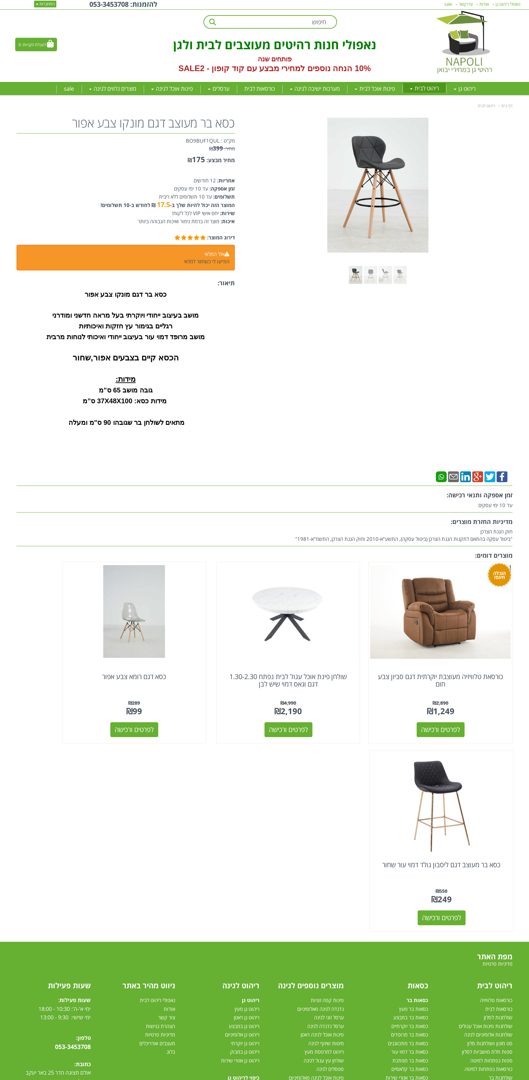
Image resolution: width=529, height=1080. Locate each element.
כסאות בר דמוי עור (409, 842)
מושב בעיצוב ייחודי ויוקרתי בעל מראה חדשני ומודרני (125, 315)
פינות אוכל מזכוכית (493, 911)
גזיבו (339, 971)
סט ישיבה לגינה (242, 954)
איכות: (227, 221)
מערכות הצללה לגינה (323, 945)
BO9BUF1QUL (203, 140)
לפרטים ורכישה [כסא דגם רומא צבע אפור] (201, 708)
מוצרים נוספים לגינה (311, 776)
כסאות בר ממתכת (409, 851)
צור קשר (166, 808)
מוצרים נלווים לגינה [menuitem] (112, 88)
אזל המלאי (214, 254)
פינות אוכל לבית (494, 894)
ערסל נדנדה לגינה (325, 817)
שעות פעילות (69, 776)
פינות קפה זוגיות (327, 791)
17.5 (163, 204)
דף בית (506, 106)
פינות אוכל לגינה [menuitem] (172, 88)
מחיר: (222, 148)
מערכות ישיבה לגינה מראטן (232, 911)
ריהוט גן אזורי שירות (240, 851)
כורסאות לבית (498, 799)
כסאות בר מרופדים (409, 825)
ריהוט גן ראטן (246, 808)
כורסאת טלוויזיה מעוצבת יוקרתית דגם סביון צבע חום (454, 659)
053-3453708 (73, 838)
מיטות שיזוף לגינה (326, 834)
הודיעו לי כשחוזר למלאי (206, 261)
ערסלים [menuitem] (218, 88)
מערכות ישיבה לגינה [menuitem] (315, 88)
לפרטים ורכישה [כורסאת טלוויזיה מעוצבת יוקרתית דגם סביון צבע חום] (454, 708)
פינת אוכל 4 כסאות (493, 937)
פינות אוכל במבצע (494, 903)
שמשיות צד (332, 963)
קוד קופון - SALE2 (211, 68)
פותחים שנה (275, 59)
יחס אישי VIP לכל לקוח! (195, 213)
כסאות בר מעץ (413, 799)
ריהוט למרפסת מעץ (324, 842)
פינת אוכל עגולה (496, 928)
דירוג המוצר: (221, 237)
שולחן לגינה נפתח (326, 928)
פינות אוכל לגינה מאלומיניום (316, 868)
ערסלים (336, 937)
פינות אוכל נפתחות (493, 945)
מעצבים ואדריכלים (156, 834)
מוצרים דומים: (493, 555)
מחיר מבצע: (220, 160)
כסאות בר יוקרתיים (409, 817)
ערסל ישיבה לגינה (326, 885)
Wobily (286, 1073)
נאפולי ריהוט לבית (157, 791)
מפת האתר (494, 747)
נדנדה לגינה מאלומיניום (320, 799)
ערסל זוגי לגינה (329, 808)
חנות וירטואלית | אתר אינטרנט (222, 1073)
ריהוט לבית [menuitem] (424, 88)
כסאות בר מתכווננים (407, 834)
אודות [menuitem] (484, 4)
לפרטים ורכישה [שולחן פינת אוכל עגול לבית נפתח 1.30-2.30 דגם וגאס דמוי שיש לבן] (327, 708)
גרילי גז (337, 903)
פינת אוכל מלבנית (494, 920)
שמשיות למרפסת (326, 954)
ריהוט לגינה (240, 776)
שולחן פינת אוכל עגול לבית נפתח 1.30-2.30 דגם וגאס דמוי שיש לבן (328, 659)
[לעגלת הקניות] (36, 44)
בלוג (171, 842)
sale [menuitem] (69, 88)
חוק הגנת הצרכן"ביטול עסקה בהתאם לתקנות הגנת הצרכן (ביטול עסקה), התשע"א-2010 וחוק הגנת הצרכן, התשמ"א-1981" (403, 535)
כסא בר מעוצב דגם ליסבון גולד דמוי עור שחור (75, 659)
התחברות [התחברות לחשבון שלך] (45, 4)
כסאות (418, 776)
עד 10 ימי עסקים (191, 188)
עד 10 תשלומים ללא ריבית (185, 196)
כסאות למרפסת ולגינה (321, 920)
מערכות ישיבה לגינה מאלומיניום (228, 903)
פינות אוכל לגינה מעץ (322, 877)
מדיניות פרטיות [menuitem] (497, 755)
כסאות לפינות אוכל (407, 885)
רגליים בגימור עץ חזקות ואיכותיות (125, 326)
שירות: (227, 213)
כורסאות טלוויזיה (496, 791)
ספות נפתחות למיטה (491, 851)
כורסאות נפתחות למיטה (488, 859)
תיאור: (226, 283)
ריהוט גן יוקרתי (245, 834)
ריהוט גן (250, 791)
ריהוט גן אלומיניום (242, 825)
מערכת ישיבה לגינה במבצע (232, 928)
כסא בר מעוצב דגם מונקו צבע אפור (153, 123)
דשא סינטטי (332, 989)
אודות (169, 799)
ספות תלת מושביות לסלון (487, 842)
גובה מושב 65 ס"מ (125, 390)
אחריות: (225, 180)
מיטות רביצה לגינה (241, 963)
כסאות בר (417, 791)
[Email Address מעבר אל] (34, 918)
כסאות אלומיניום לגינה (322, 911)
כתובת (83, 855)
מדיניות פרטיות (160, 825)
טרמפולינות (332, 980)
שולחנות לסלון (498, 808)
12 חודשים (205, 180)
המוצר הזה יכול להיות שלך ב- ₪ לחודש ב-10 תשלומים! (168, 205)
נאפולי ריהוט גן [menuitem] (508, 4)
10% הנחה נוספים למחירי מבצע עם (309, 68)
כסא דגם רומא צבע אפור (201, 655)
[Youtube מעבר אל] (61, 918)
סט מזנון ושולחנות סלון (489, 834)
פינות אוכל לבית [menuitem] (375, 88)
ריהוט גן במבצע (244, 817)
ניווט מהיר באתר (148, 776)
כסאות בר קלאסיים (409, 859)
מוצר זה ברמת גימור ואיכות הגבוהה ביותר (178, 221)
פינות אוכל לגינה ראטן (322, 825)
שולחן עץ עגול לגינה (324, 851)
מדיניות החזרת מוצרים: (481, 522)
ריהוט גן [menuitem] (465, 88)
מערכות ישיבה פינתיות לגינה (231, 894)
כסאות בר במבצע (410, 808)
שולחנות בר (500, 868)
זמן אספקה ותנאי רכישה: (479, 495)
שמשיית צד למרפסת (323, 894)
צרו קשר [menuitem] (466, 4)
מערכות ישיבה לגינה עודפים (231, 945)
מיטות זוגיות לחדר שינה (489, 877)
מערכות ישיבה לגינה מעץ (234, 920)
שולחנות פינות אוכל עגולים (485, 817)
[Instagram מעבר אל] (48, 918)
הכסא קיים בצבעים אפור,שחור (126, 357)
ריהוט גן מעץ (246, 799)
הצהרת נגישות (160, 817)
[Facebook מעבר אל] (74, 918)
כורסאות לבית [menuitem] (259, 88)
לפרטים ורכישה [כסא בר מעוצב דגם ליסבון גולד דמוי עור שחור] (74, 708)
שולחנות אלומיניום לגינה (488, 825)
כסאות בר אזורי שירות (407, 868)
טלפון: (83, 829)
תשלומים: (223, 196)
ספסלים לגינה (330, 859)
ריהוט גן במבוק (244, 842)
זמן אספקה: (221, 188)
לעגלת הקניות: (34, 45)
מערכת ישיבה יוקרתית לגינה (231, 937)
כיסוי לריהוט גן (243, 868)
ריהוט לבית (486, 106)
